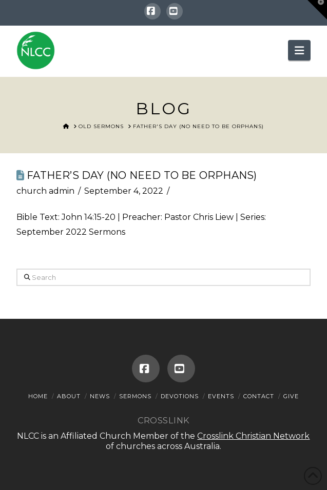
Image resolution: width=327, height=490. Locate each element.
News (100, 396)
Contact (258, 396)
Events (221, 396)
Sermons (135, 396)
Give (291, 396)
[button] (299, 50)
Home (38, 396)
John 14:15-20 (89, 217)
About (69, 396)
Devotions (180, 396)
